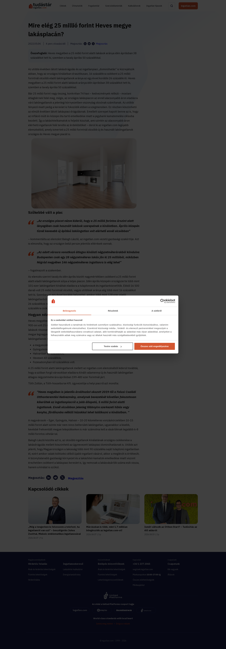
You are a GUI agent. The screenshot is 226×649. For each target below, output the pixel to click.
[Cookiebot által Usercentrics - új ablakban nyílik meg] (162, 301)
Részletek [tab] (113, 310)
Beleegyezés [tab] (69, 310)
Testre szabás (112, 346)
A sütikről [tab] (156, 310)
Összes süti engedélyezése (155, 346)
